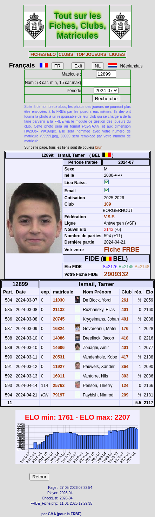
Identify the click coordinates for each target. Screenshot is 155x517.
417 (124, 357)
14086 (58, 338)
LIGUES (117, 54)
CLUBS (66, 54)
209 (124, 395)
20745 (58, 319)
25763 (58, 385)
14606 (58, 347)
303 (124, 376)
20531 (58, 357)
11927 (58, 366)
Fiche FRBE (121, 249)
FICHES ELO (43, 54)
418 (124, 338)
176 (124, 328)
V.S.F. (109, 216)
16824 (58, 328)
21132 (58, 309)
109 (107, 204)
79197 (58, 395)
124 (124, 385)
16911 (58, 376)
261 (124, 300)
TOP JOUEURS (91, 54)
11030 (58, 300)
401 (124, 309)
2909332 (116, 274)
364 (124, 366)
